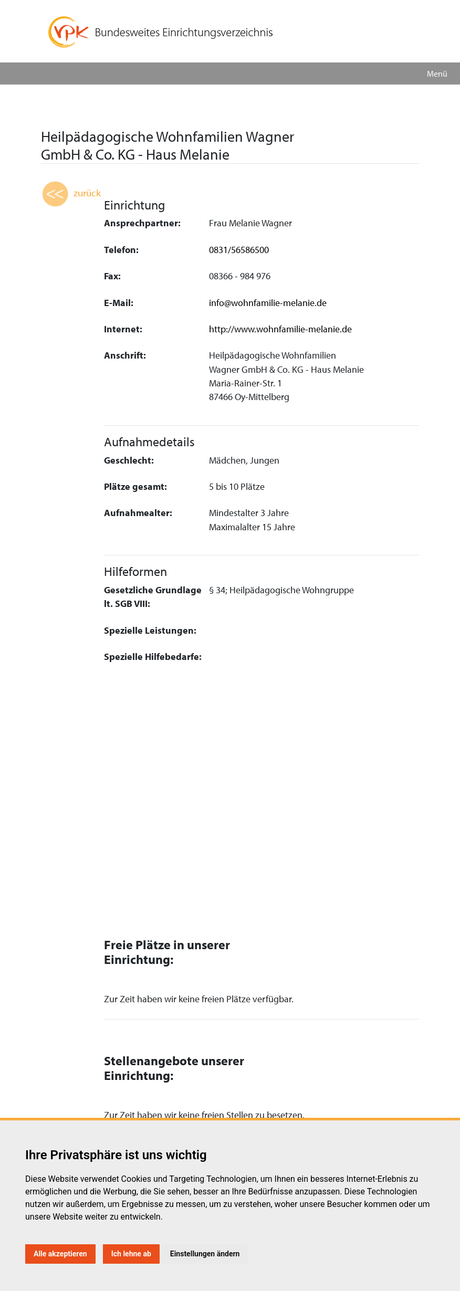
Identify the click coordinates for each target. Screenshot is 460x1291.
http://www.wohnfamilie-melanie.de (280, 329)
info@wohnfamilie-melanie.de (268, 303)
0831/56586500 (239, 250)
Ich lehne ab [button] (131, 1254)
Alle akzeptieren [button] (60, 1254)
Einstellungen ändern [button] (205, 1254)
